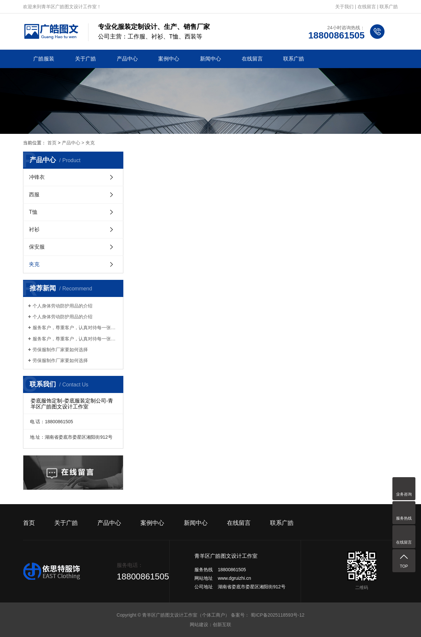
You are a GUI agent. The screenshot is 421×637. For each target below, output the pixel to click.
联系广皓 (389, 6)
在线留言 (367, 6)
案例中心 (168, 58)
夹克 (90, 142)
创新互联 (222, 624)
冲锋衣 (37, 177)
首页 (52, 142)
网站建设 (199, 624)
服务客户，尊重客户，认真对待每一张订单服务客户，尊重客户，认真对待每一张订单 (75, 327)
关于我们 (344, 6)
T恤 (33, 212)
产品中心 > (74, 142)
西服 (34, 194)
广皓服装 (43, 58)
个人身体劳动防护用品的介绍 (62, 305)
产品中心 (127, 58)
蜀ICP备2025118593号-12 (277, 615)
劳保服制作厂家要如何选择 (60, 349)
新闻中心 (210, 58)
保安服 (37, 247)
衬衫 (34, 229)
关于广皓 (85, 58)
